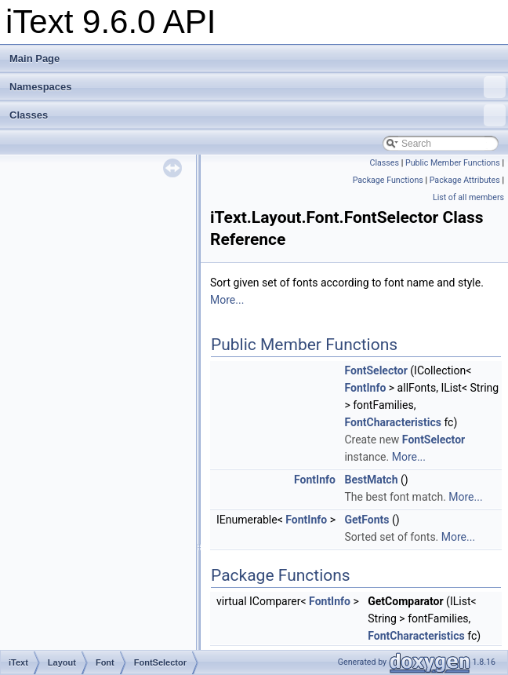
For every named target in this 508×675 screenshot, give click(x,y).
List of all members (468, 197)
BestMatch (370, 479)
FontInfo (365, 387)
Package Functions (388, 180)
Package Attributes (465, 180)
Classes (257, 115)
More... (227, 300)
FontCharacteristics (392, 422)
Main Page (34, 58)
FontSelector (375, 370)
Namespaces (257, 87)
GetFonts (366, 519)
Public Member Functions (452, 163)
